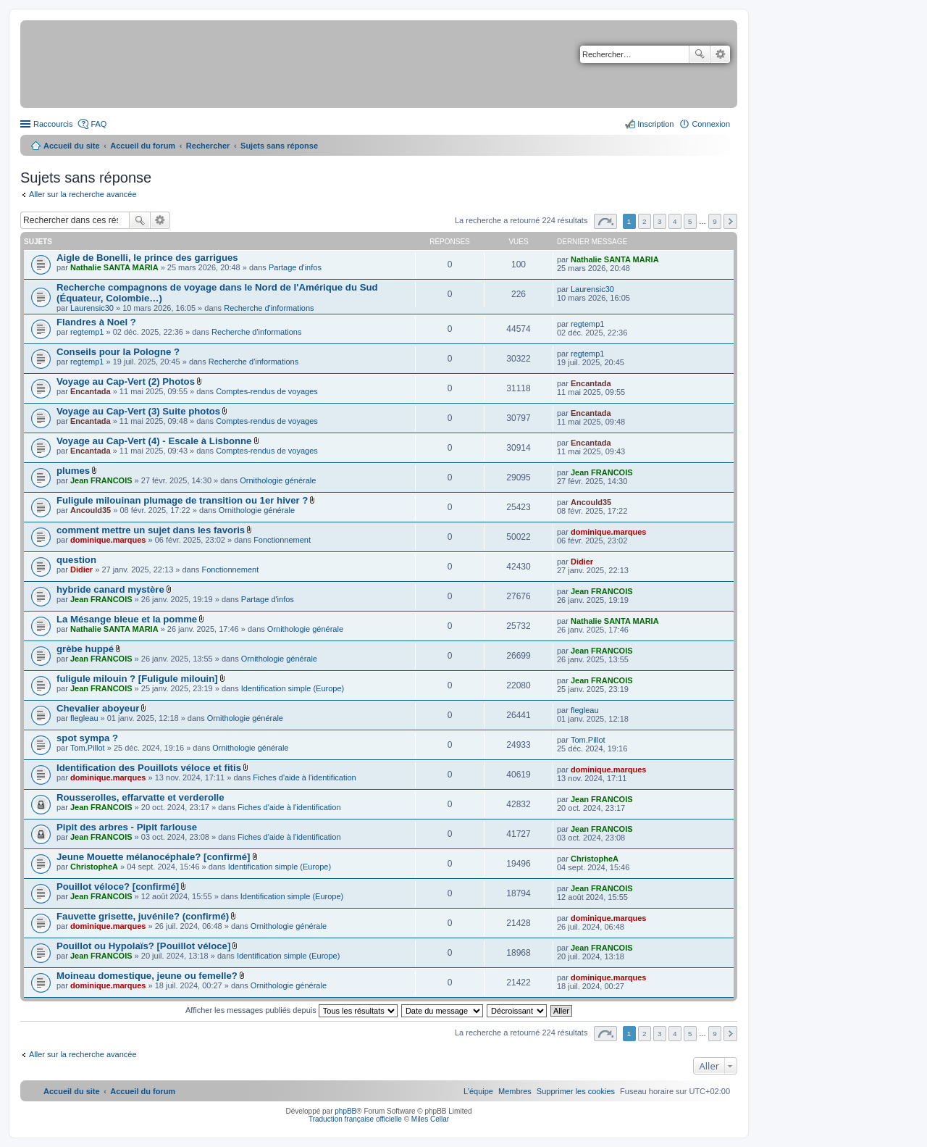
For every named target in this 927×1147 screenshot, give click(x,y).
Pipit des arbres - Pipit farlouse (126, 827)
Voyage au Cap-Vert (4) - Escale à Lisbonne (153, 440)
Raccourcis (52, 124)
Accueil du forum (142, 145)
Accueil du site (71, 145)
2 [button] (644, 221)
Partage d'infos (295, 267)
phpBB (345, 1111)
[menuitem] (576, 1091)
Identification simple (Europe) (292, 688)
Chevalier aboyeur (97, 708)
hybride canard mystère (110, 589)
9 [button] (715, 221)
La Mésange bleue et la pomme (126, 619)
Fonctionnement (282, 539)
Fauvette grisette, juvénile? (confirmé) (142, 916)
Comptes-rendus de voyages (267, 391)
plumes (73, 470)
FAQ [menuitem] (98, 124)
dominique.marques (108, 539)
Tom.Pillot (87, 747)
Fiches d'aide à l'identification (304, 777)
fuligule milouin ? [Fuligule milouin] (137, 678)
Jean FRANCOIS (101, 480)
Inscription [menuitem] (655, 124)
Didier (81, 569)
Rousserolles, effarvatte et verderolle (140, 797)
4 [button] (675, 221)
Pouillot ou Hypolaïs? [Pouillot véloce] (143, 945)
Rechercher (699, 54)
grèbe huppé (85, 648)
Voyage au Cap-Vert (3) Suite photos (138, 411)
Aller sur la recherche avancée (83, 194)
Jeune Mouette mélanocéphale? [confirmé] (153, 856)
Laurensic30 (92, 308)
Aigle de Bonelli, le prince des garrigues (147, 257)
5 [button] (690, 221)
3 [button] (660, 221)
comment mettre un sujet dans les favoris (150, 530)
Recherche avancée (720, 54)
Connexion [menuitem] (711, 124)
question (76, 559)
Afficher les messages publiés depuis (291, 1010)
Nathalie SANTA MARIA (114, 267)
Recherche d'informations (269, 308)
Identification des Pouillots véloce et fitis (148, 767)
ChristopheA (94, 866)
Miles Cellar (430, 1119)
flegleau (84, 718)
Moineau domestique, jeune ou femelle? (147, 975)
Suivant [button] (730, 221)
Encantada (90, 391)
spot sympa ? (87, 738)
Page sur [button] (605, 221)
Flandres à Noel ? (96, 322)
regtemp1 (87, 332)
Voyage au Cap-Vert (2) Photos (125, 381)
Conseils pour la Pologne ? (118, 351)
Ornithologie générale (278, 480)
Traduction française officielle (355, 1119)
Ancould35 (90, 510)
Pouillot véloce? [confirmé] (117, 886)
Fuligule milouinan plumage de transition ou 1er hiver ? (182, 500)
